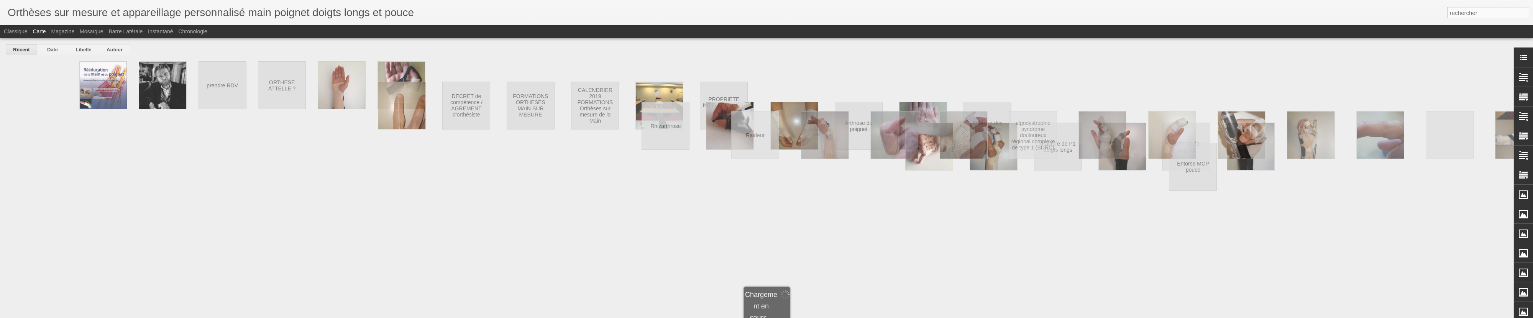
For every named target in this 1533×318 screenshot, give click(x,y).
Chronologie (192, 31)
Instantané (160, 31)
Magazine (63, 31)
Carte (39, 31)
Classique (15, 31)
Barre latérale (125, 31)
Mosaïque (91, 31)
